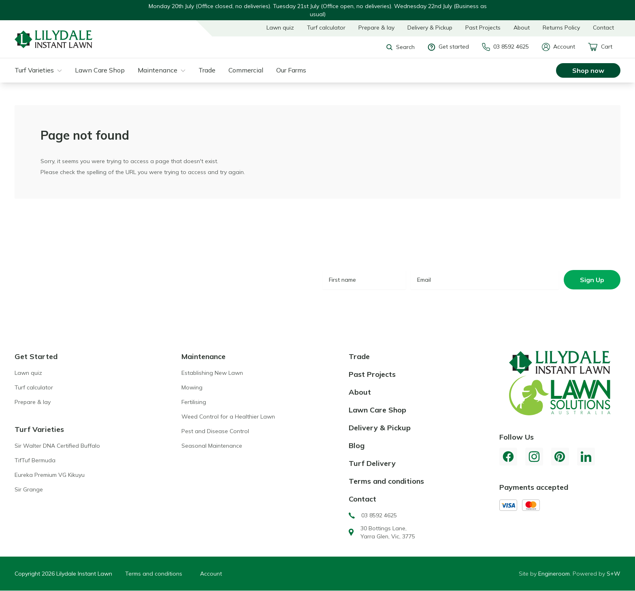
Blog (356, 445)
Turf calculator (326, 27)
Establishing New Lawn (212, 372)
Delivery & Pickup (429, 27)
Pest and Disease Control (215, 431)
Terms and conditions (386, 481)
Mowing (191, 387)
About (522, 27)
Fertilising (193, 402)
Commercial (245, 70)
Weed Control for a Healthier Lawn (228, 416)
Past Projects (483, 27)
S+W (613, 573)
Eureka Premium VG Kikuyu (50, 474)
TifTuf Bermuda (35, 460)
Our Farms (291, 70)
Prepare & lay (376, 27)
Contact (603, 27)
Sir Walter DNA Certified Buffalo (57, 445)
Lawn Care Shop (100, 70)
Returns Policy (561, 27)
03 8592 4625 (505, 47)
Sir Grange (29, 489)
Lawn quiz (280, 27)
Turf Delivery (372, 463)
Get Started (36, 356)
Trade (206, 70)
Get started (448, 47)
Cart (600, 47)
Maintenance (157, 70)
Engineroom (554, 573)
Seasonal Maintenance (211, 445)
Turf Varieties (34, 70)
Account (558, 47)
